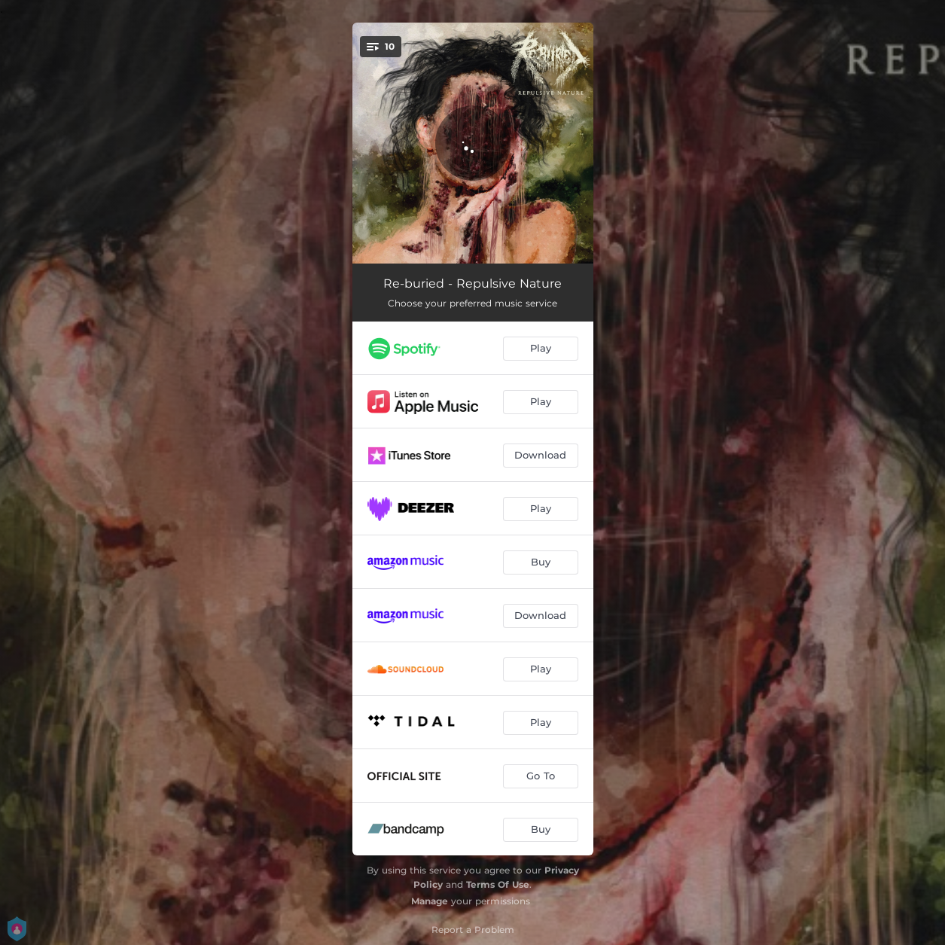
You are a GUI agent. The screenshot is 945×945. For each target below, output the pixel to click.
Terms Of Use (497, 884)
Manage (429, 901)
